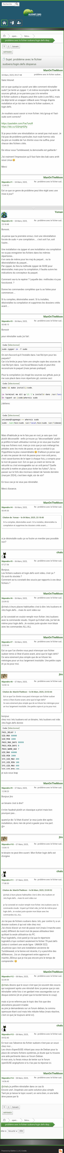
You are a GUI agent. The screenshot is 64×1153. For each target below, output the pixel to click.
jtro (61, 674)
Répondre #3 (7, 321)
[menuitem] (15, 47)
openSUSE (15, 36)
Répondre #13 (8, 1034)
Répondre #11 (8, 880)
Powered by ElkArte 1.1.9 (10, 1151)
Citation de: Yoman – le (23, 517)
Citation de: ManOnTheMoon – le (27, 692)
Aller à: (4, 1131)
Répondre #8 (7, 682)
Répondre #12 (8, 976)
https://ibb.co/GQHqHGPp (14, 127)
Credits (24, 1151)
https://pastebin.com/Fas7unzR (17, 123)
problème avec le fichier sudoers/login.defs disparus (29, 40)
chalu (60, 552)
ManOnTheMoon (53, 70)
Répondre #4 (7, 507)
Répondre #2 (7, 221)
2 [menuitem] (8, 46)
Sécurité (27, 36)
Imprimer (7, 52)
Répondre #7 (7, 642)
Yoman (59, 212)
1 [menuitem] (4, 46)
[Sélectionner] (14, 345)
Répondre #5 (7, 561)
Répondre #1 (7, 182)
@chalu (5, 985)
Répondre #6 (7, 598)
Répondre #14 (8, 1078)
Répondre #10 (8, 844)
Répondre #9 (7, 788)
